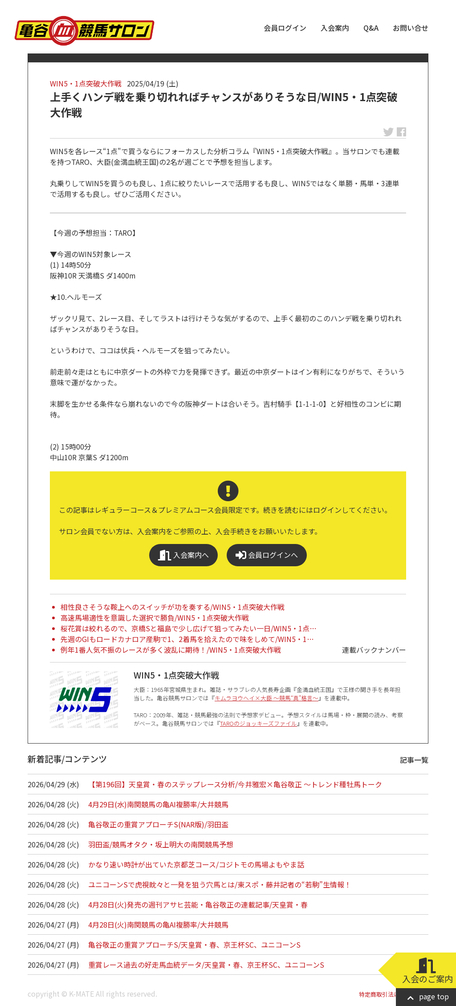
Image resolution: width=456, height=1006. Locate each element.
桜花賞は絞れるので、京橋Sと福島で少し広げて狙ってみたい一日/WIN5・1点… (189, 628)
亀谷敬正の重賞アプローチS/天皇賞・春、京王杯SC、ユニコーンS (194, 944)
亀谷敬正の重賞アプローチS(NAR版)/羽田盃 (158, 824)
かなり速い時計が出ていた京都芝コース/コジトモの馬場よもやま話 (196, 864)
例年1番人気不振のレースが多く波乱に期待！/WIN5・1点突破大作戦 (171, 649)
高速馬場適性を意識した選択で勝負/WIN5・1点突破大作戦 (155, 617)
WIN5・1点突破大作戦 (86, 83)
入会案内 (335, 27)
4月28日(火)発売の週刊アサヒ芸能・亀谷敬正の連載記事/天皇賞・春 (198, 904)
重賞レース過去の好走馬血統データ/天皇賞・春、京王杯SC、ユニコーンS (206, 964)
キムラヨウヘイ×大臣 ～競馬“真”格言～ (266, 698)
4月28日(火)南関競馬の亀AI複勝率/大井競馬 (158, 924)
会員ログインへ (267, 554)
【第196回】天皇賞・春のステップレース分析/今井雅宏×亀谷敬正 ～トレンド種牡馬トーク (235, 784)
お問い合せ (410, 27)
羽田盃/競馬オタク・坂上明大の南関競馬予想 (160, 844)
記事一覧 (414, 759)
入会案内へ (183, 554)
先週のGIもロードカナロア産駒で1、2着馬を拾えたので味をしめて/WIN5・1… (187, 639)
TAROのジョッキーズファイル (258, 723)
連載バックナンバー (374, 649)
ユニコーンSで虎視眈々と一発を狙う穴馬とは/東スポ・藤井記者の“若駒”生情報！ (219, 884)
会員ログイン (285, 27)
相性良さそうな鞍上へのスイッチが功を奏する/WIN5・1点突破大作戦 (173, 606)
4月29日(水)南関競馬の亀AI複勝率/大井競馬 (158, 804)
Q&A (371, 27)
